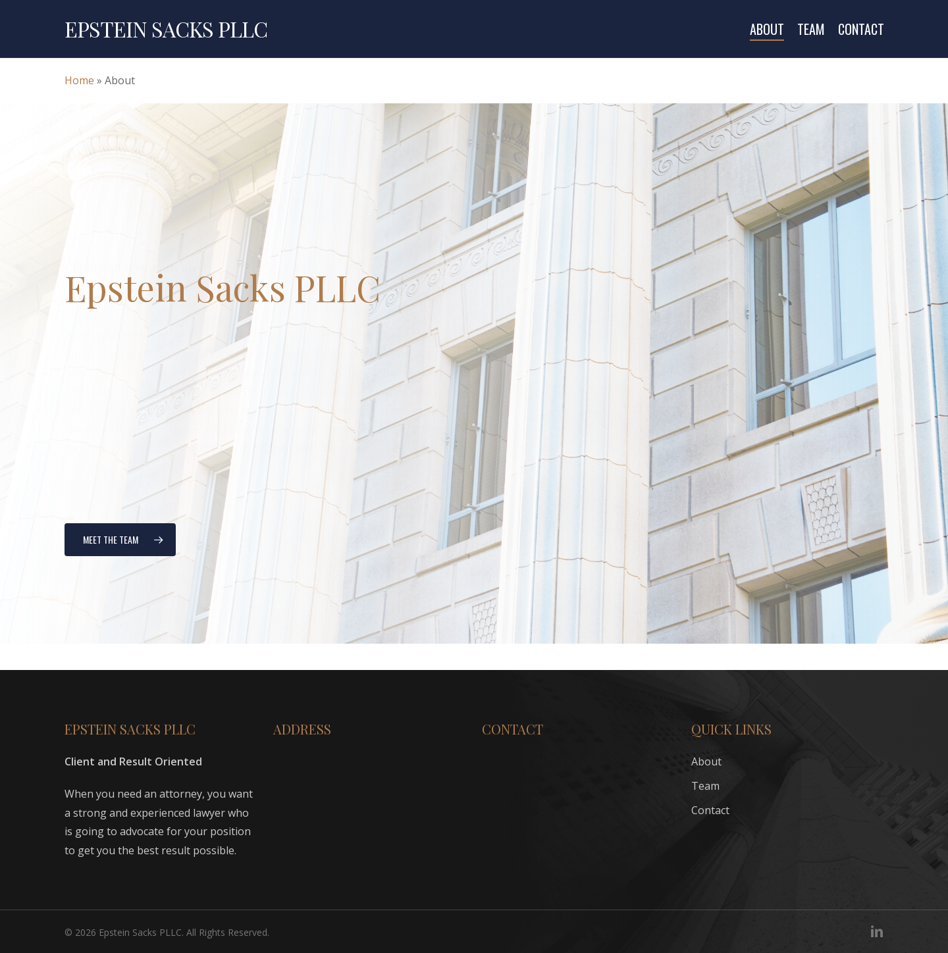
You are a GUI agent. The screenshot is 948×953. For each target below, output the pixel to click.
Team (705, 786)
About (706, 761)
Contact (710, 810)
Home (79, 80)
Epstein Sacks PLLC (166, 28)
